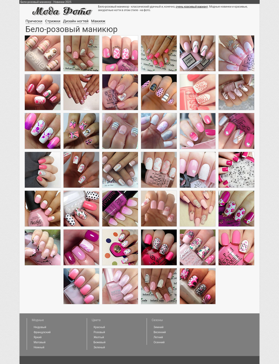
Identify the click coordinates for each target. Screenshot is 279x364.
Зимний (159, 327)
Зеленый (99, 347)
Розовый (99, 332)
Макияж (98, 21)
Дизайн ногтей (76, 21)
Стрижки (52, 21)
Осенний (159, 342)
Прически (34, 21)
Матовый (40, 342)
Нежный (39, 347)
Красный (99, 327)
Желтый (99, 337)
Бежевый (99, 342)
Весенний (160, 332)
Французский (42, 332)
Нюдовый (40, 327)
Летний (158, 337)
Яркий (38, 337)
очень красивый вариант (192, 6)
